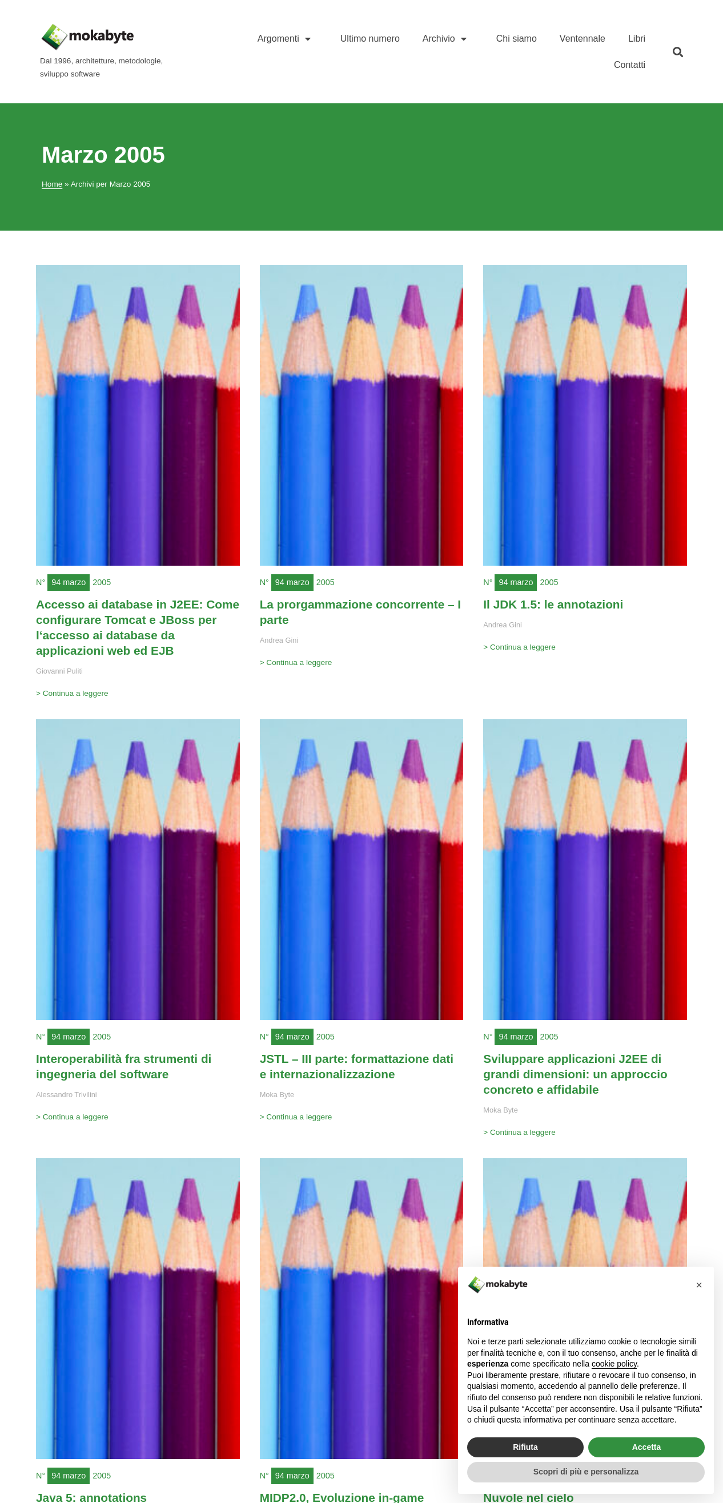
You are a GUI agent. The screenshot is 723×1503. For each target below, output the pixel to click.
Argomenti (288, 39)
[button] (677, 51)
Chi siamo (516, 38)
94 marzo (68, 582)
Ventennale (582, 38)
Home (52, 184)
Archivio (448, 39)
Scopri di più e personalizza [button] (585, 1471)
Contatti (629, 65)
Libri (636, 38)
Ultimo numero (370, 38)
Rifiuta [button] (525, 1447)
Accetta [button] (646, 1447)
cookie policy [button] (614, 1363)
